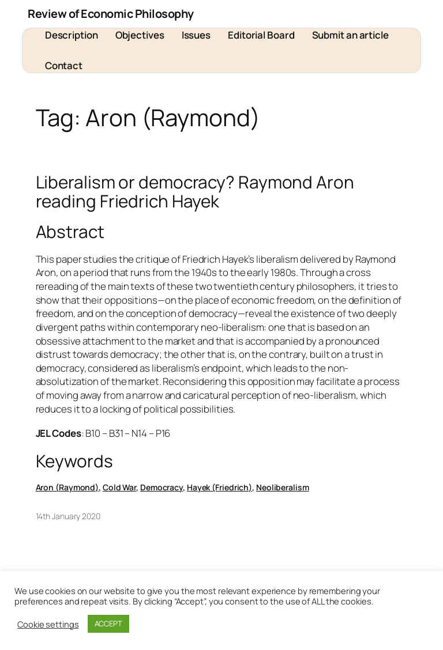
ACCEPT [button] (108, 623)
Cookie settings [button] (48, 624)
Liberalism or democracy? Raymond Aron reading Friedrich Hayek (195, 191)
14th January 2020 (68, 516)
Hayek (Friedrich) (219, 487)
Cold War (119, 487)
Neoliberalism (282, 487)
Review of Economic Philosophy (111, 13)
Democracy (161, 487)
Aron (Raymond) (67, 487)
